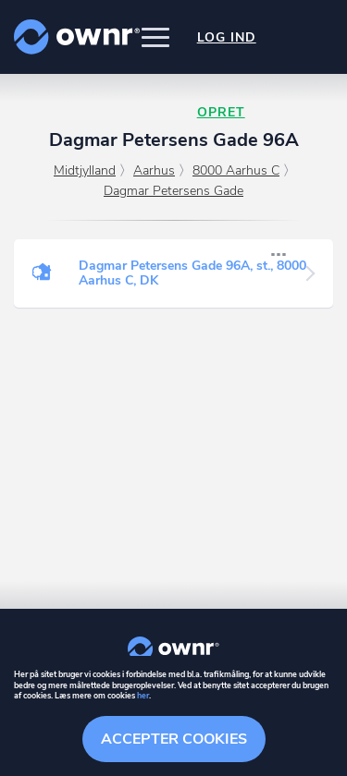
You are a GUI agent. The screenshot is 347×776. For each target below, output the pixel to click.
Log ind (226, 37)
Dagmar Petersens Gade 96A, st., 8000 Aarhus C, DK (192, 273)
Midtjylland (85, 170)
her (143, 695)
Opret (221, 112)
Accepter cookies (174, 739)
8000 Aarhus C (235, 170)
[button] (155, 37)
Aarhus (154, 170)
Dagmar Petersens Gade (173, 191)
